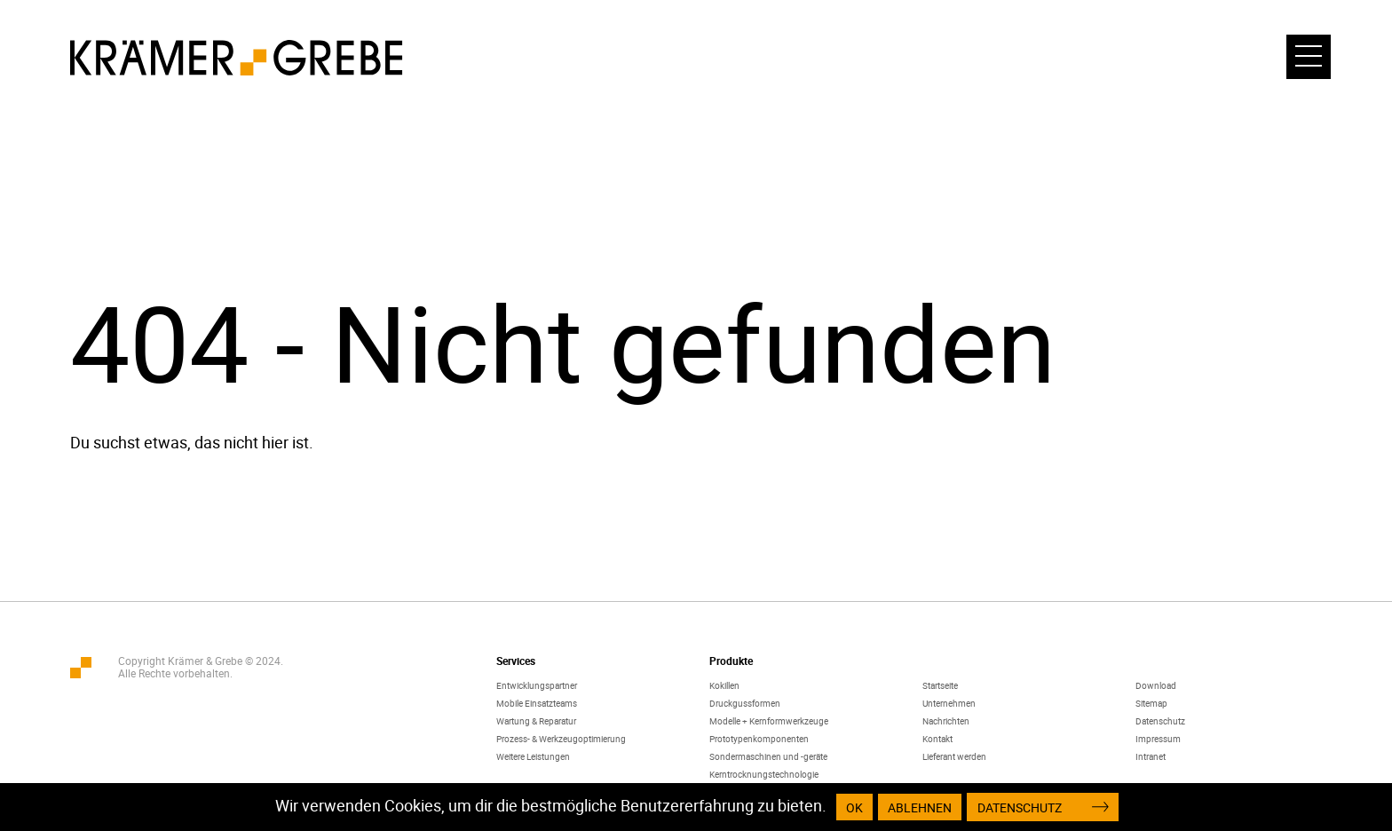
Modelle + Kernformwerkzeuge (768, 721)
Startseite (940, 685)
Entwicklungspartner (536, 685)
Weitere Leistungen (533, 756)
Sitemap (1151, 703)
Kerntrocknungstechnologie (764, 774)
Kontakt (937, 738)
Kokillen (724, 685)
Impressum (1158, 738)
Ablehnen (920, 807)
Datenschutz (1160, 721)
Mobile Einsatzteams (536, 703)
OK (854, 807)
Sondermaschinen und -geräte (768, 756)
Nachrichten (945, 721)
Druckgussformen (744, 703)
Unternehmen (949, 703)
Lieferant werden (954, 756)
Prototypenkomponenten (759, 738)
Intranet (1150, 756)
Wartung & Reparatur (536, 721)
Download (1155, 685)
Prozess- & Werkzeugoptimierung (561, 738)
